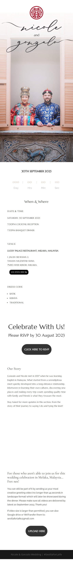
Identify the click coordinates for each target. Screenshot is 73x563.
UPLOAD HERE (36, 531)
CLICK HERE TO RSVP (36, 349)
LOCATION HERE (18, 272)
